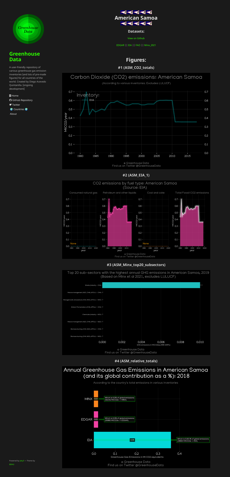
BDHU (11, 464)
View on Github (136, 38)
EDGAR (120, 45)
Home (13, 95)
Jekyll (22, 460)
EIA (130, 45)
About (13, 113)
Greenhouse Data (24, 56)
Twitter (14, 104)
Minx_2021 (150, 45)
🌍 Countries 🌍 (18, 109)
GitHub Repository (21, 100)
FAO (138, 45)
